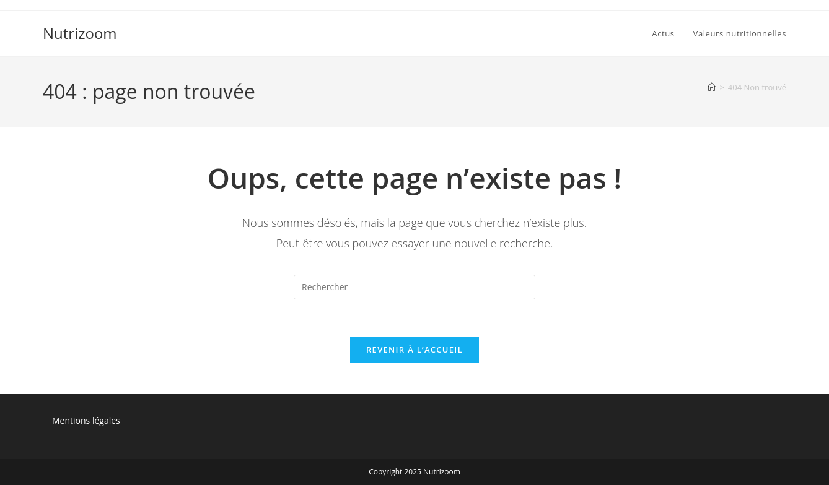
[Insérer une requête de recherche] (414, 287)
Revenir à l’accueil (414, 349)
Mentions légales (86, 420)
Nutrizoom (80, 33)
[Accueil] (712, 87)
